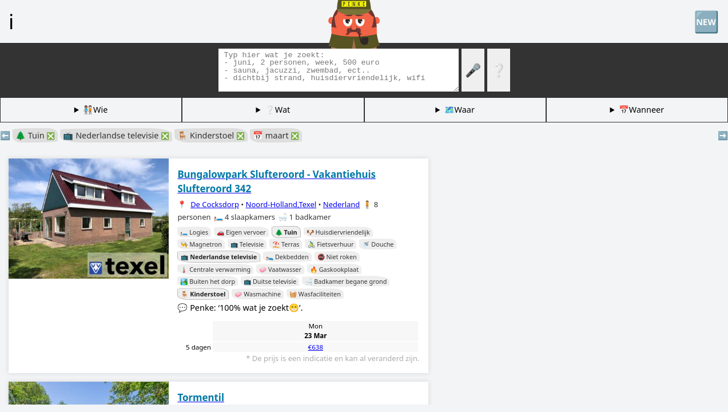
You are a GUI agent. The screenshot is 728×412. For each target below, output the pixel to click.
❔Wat (277, 109)
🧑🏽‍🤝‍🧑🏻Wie (95, 109)
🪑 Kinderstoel (211, 135)
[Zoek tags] (338, 70)
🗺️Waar (459, 109)
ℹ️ (11, 21)
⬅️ (5, 135)
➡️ (723, 135)
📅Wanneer (641, 109)
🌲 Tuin (35, 135)
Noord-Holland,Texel (281, 204)
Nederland (341, 204)
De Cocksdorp (214, 204)
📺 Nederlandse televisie (116, 135)
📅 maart (276, 135)
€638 (315, 347)
